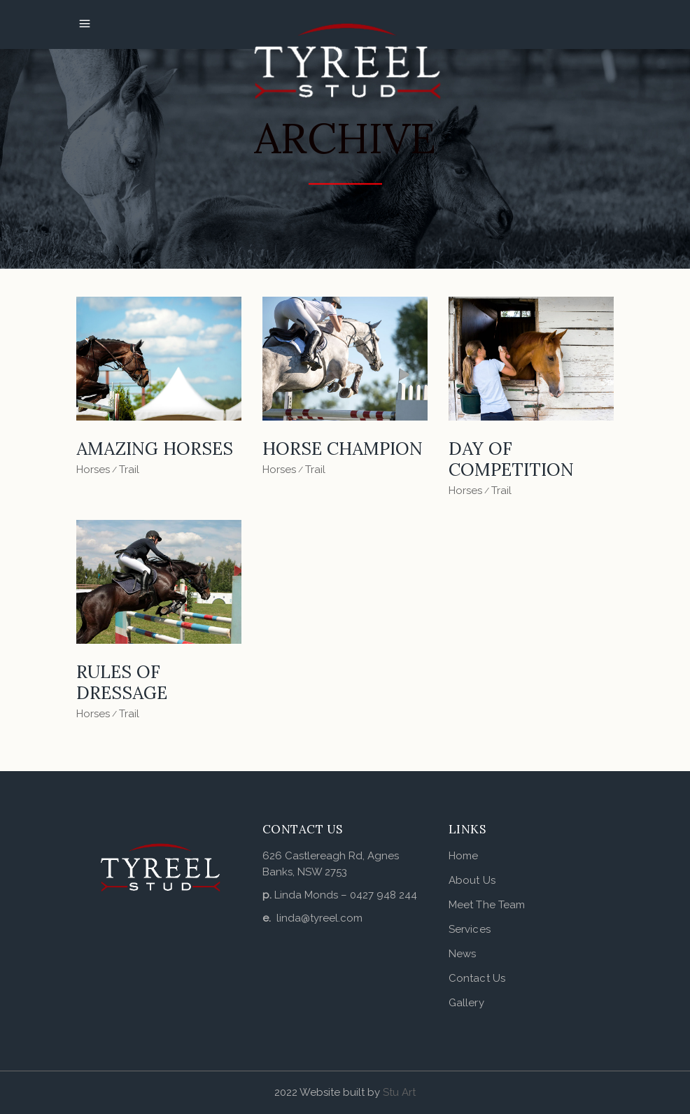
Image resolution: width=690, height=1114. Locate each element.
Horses (93, 469)
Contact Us (477, 978)
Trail (129, 469)
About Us (472, 880)
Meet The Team (487, 904)
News (462, 953)
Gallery (466, 1002)
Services (470, 929)
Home (463, 855)
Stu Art (399, 1092)
